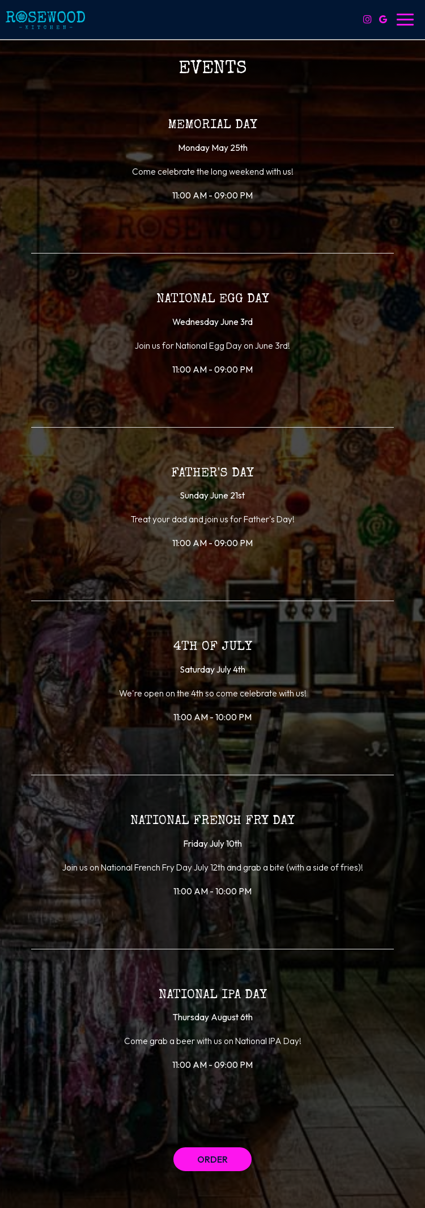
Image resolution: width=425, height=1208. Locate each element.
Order (212, 1159)
